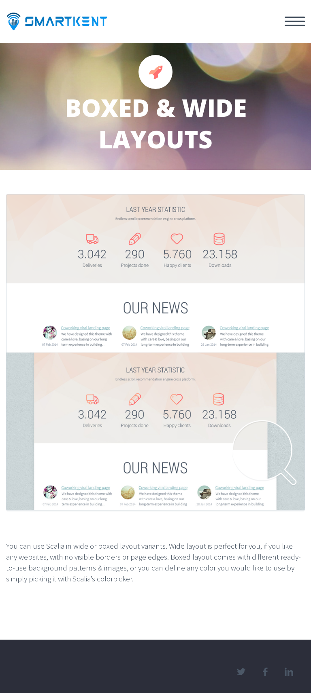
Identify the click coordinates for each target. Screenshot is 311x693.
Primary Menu (295, 21)
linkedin (289, 672)
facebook (265, 672)
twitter (241, 672)
